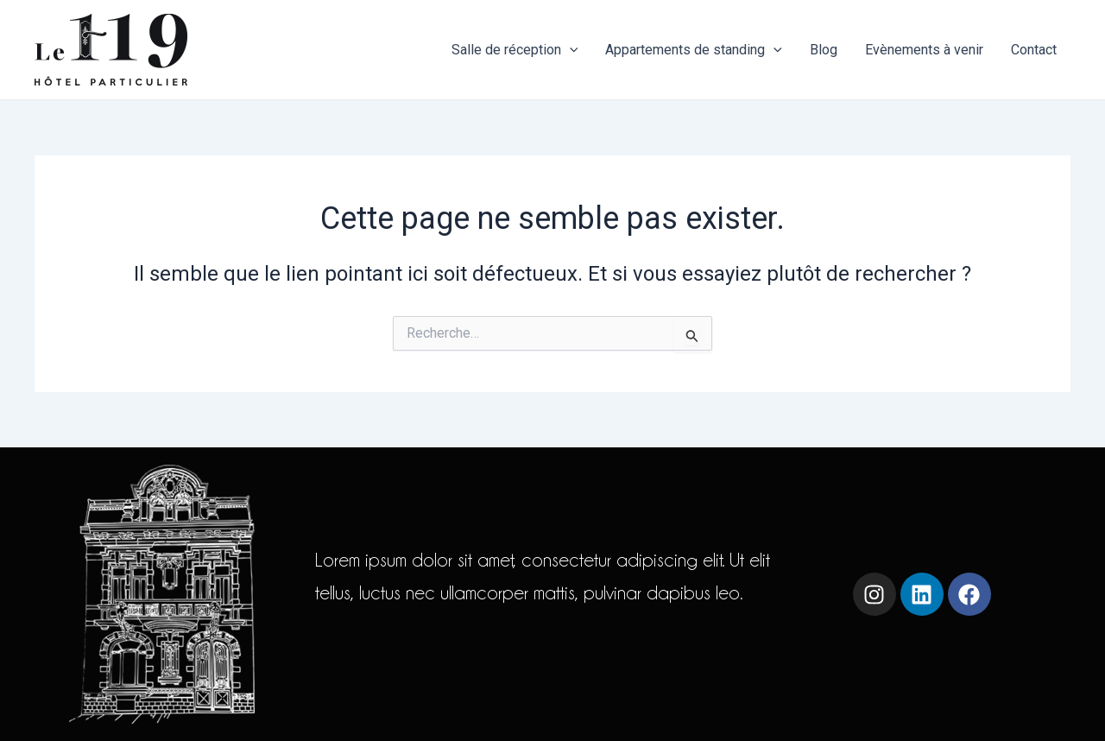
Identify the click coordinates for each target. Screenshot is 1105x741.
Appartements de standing (693, 50)
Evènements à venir (924, 49)
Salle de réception (514, 50)
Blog (823, 49)
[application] (569, 50)
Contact (1034, 49)
